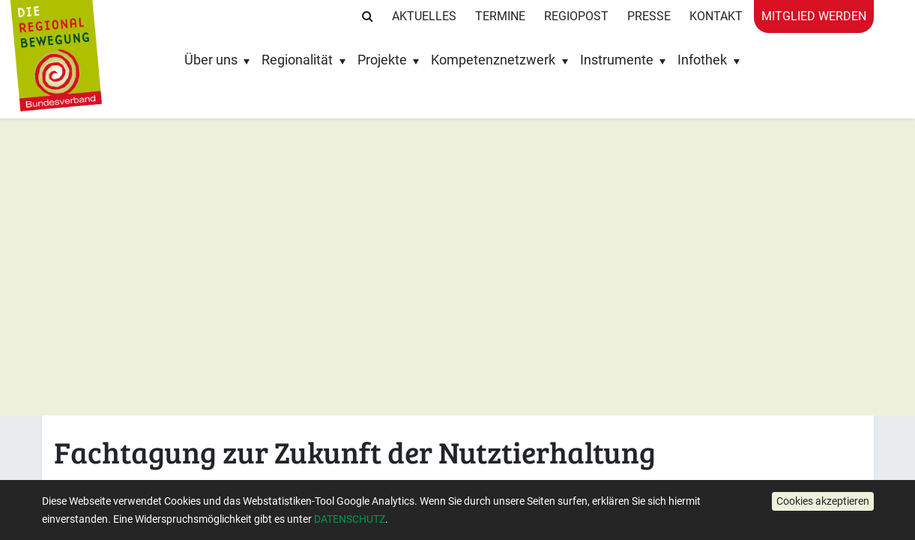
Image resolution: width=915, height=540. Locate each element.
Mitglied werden (813, 16)
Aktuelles (424, 16)
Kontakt (716, 16)
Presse (649, 16)
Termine (500, 16)
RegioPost (576, 16)
